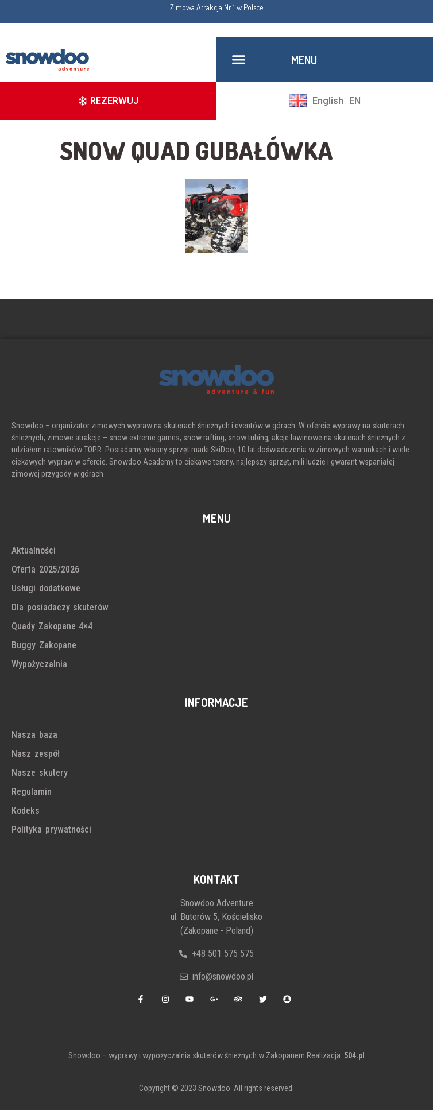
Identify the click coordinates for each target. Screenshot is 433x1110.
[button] (239, 60)
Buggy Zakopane (43, 645)
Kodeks (25, 810)
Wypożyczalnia (39, 664)
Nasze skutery (39, 772)
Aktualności (33, 550)
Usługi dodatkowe (45, 588)
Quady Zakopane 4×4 (51, 626)
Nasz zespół (35, 753)
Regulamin (31, 791)
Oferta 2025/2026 (45, 569)
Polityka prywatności (51, 829)
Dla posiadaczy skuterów (60, 607)
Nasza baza (34, 734)
